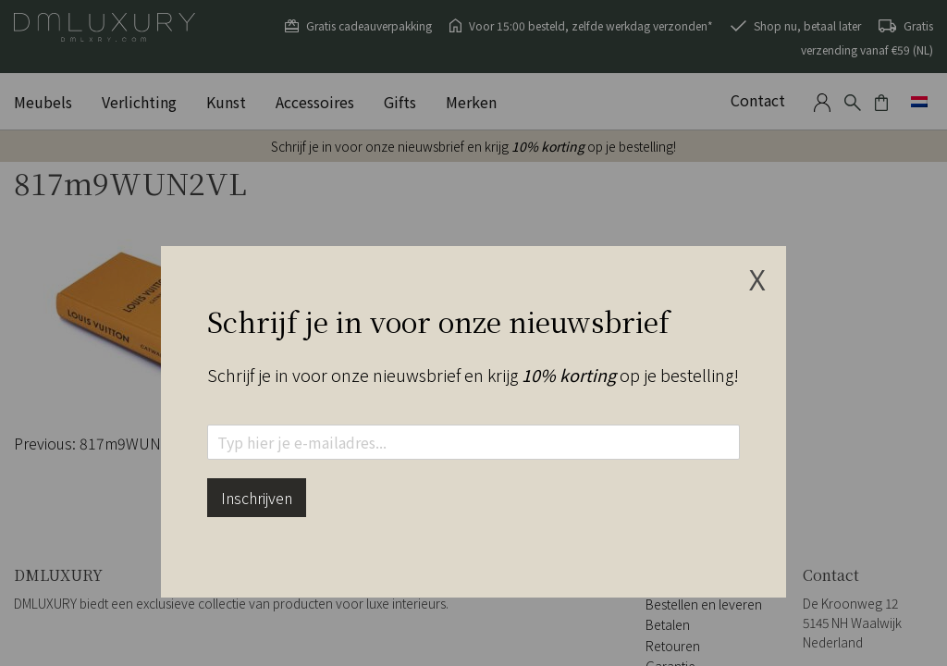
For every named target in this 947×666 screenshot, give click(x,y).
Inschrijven (256, 498)
